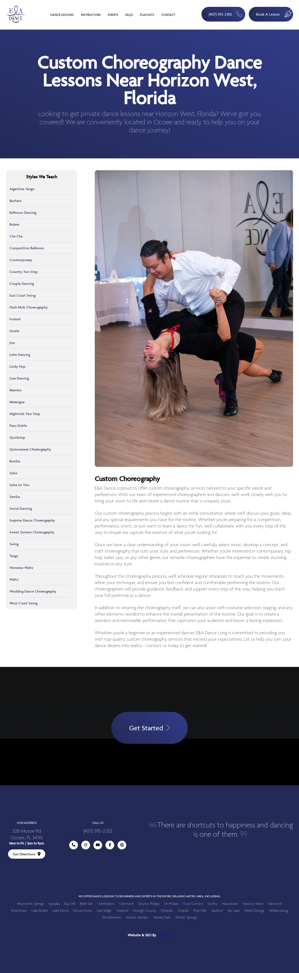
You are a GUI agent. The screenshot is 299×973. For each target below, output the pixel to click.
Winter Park (161, 917)
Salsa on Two (19, 484)
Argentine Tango (21, 189)
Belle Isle (86, 904)
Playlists (147, 15)
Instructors (91, 15)
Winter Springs (186, 917)
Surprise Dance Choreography (32, 520)
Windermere (111, 917)
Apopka (54, 904)
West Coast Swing (23, 603)
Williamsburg (278, 910)
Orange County (144, 910)
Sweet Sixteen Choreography (31, 532)
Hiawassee (230, 904)
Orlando (167, 910)
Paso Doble (18, 425)
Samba (14, 496)
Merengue (17, 402)
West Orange (254, 910)
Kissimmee (19, 910)
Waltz (13, 579)
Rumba (14, 461)
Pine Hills (200, 910)
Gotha (212, 904)
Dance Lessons (62, 15)
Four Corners (193, 904)
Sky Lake (233, 910)
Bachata (15, 200)
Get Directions (27, 854)
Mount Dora (82, 910)
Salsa (13, 473)
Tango (13, 555)
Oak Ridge (103, 910)
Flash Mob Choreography (28, 307)
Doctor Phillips (149, 904)
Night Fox (164, 935)
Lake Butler (40, 910)
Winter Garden (137, 917)
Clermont (126, 904)
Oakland (122, 910)
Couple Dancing (21, 283)
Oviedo (183, 910)
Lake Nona (60, 910)
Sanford (217, 910)
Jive (12, 342)
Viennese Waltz (21, 567)
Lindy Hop (17, 366)
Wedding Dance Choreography (32, 591)
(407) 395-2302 (225, 14)
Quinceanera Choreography (30, 449)
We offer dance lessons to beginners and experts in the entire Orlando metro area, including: (149, 896)
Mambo (15, 390)
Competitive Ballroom (26, 248)
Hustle (14, 331)
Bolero (14, 224)
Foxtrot (15, 319)
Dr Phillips (171, 904)
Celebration (106, 904)
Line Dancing (19, 378)
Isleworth (275, 904)
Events (113, 15)
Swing (13, 544)
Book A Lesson (274, 12)
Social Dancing (20, 508)
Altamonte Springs (30, 904)
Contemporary (20, 260)
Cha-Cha (16, 236)
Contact (168, 15)
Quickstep (17, 437)
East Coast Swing (22, 295)
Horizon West (253, 904)
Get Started (149, 728)
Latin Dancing (19, 354)
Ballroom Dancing (22, 212)
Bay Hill (69, 904)
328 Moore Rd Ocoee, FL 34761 (27, 834)
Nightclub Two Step (24, 413)
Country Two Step (23, 271)
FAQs (129, 15)
